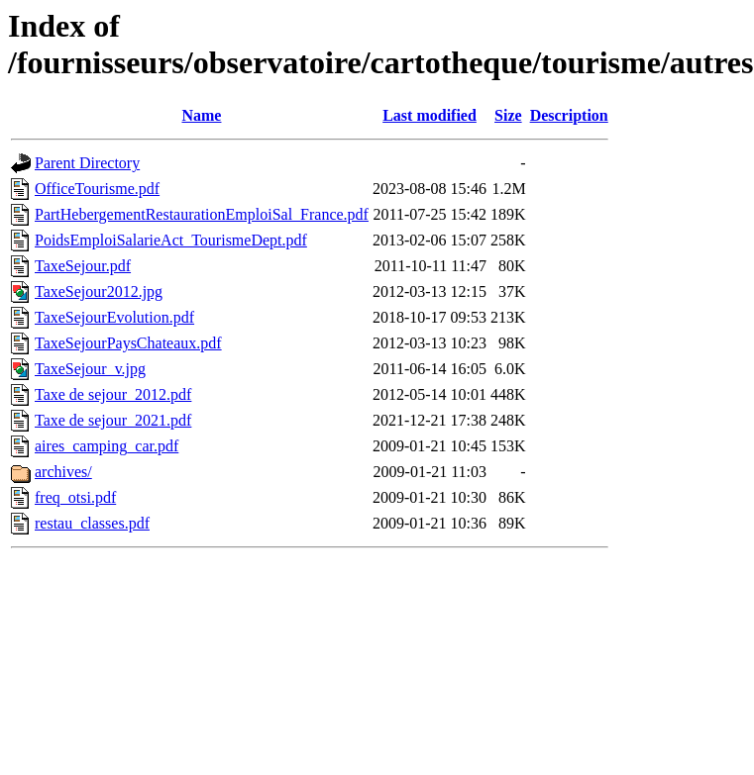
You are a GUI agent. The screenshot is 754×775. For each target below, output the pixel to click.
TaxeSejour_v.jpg (90, 368)
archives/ (63, 471)
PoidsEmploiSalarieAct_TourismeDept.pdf (171, 240)
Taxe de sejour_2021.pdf (113, 420)
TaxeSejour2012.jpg (98, 291)
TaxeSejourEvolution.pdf (114, 317)
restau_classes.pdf (92, 523)
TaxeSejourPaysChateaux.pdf (128, 343)
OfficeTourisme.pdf (97, 188)
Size (508, 115)
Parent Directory (87, 162)
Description (569, 115)
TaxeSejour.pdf (83, 265)
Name (201, 115)
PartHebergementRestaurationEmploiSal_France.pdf (202, 214)
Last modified (429, 115)
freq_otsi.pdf (75, 497)
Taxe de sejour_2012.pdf (113, 394)
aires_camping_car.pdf (106, 445)
